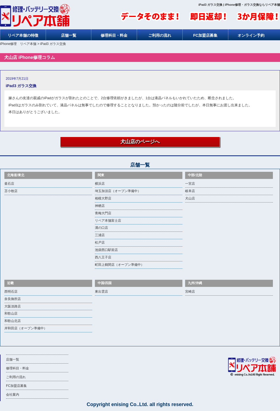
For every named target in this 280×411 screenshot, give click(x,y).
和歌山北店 (12, 321)
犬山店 (190, 198)
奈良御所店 (12, 299)
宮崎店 (190, 291)
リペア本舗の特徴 (23, 35)
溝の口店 (101, 228)
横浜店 (100, 183)
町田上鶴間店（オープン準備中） (119, 265)
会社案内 (12, 394)
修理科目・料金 (114, 35)
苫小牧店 (11, 191)
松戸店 (100, 242)
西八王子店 (103, 257)
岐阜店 (190, 191)
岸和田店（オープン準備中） (25, 328)
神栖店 (100, 206)
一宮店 (190, 183)
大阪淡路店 (12, 306)
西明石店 (11, 291)
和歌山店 (11, 313)
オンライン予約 (251, 35)
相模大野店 (103, 198)
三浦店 (100, 235)
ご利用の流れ (159, 35)
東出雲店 (101, 291)
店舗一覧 (68, 35)
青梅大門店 (103, 213)
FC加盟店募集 (205, 35)
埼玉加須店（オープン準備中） (118, 191)
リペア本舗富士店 (108, 220)
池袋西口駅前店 (106, 250)
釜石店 (9, 183)
